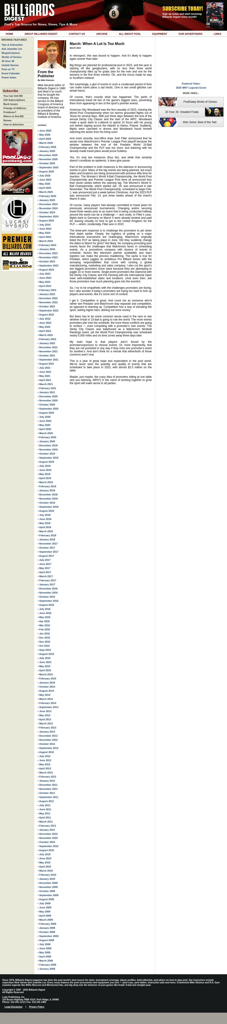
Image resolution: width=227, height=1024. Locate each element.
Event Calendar (11, 73)
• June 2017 (44, 564)
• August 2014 (46, 690)
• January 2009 (46, 928)
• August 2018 (46, 511)
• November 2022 (48, 302)
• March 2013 (45, 723)
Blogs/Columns (11, 53)
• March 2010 (45, 870)
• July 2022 (44, 318)
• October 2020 (46, 404)
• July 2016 (44, 609)
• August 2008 (46, 940)
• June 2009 (44, 907)
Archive (102, 33)
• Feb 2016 (44, 629)
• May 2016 (44, 617)
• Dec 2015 (44, 637)
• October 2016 (46, 596)
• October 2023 (46, 261)
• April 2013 (44, 719)
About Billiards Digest (41, 33)
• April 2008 (44, 956)
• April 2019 (44, 478)
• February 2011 (47, 825)
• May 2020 (44, 425)
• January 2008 (46, 968)
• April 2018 (44, 527)
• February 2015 (47, 678)
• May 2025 (44, 183)
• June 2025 (44, 179)
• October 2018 (46, 502)
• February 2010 (47, 874)
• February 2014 (47, 703)
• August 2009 (46, 899)
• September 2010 (48, 846)
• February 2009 (47, 923)
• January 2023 (46, 294)
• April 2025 (44, 187)
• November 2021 (48, 351)
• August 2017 (46, 555)
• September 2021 (48, 359)
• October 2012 (46, 744)
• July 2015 (44, 658)
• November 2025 (48, 159)
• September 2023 (48, 265)
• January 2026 (46, 151)
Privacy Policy (36, 1007)
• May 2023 (44, 282)
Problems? (9, 112)
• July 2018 (44, 515)
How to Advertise (13, 124)
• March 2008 (45, 960)
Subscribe (10, 91)
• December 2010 (48, 834)
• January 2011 (46, 829)
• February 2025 (47, 196)
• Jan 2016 (44, 633)
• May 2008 (44, 952)
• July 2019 (44, 466)
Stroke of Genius (12, 57)
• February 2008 (47, 964)
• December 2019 (48, 445)
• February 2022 (47, 339)
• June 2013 (44, 711)
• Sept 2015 (44, 650)
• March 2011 (45, 821)
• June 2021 (44, 371)
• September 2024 (48, 216)
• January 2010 (46, 878)
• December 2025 (48, 155)
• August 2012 (46, 752)
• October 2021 (46, 355)
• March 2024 (45, 241)
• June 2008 (44, 948)
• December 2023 (48, 253)
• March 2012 (45, 772)
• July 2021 (44, 367)
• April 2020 (44, 429)
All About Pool (130, 33)
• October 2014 (46, 686)
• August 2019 (46, 461)
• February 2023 (47, 290)
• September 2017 (48, 551)
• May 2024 (44, 232)
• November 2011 (48, 789)
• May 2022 (44, 327)
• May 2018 (44, 523)
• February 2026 (47, 147)
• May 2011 (44, 813)
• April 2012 (44, 768)
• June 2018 (44, 519)
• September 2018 (48, 506)
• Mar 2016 (44, 625)
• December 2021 (48, 347)
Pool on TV (8, 69)
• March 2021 (45, 384)
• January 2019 (46, 490)
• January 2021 (46, 392)
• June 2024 (44, 228)
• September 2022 (48, 310)
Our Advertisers (190, 33)
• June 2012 (44, 760)
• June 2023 (44, 277)
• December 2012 (48, 735)
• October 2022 (46, 306)
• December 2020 (48, 396)
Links (217, 33)
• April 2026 (44, 138)
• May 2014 (44, 694)
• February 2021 (47, 388)
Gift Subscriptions (14, 100)
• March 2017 (45, 576)
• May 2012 (44, 764)
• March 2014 (45, 699)
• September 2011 (48, 797)
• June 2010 (44, 858)
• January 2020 (46, 441)
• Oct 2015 (44, 645)
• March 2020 (45, 433)
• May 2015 (44, 666)
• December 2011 (48, 784)
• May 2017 (44, 568)
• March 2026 (45, 143)
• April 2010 (44, 866)
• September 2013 (48, 707)
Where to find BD (13, 116)
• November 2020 (48, 400)
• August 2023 (46, 269)
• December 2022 (48, 298)
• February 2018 (47, 535)
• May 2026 (44, 134)
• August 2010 (46, 850)
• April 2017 (44, 572)
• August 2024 (46, 220)
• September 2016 (48, 600)
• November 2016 (48, 592)
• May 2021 (44, 376)
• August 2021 (46, 363)
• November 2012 (48, 739)
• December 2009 (48, 883)
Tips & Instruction (12, 44)
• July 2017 (44, 560)
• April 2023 (44, 286)
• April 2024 (44, 237)
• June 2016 (44, 613)
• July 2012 (44, 756)
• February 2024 (47, 245)
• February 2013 (47, 727)
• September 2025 (48, 167)
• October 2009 (46, 891)
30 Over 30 (8, 61)
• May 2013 (44, 715)
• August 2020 (46, 412)
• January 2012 (46, 780)
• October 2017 (46, 547)
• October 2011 (46, 793)
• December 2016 (48, 588)
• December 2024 (48, 204)
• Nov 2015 (44, 641)
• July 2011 (44, 805)
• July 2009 (44, 903)
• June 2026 (44, 130)
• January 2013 (46, 731)
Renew (7, 120)
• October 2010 (46, 842)
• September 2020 (48, 408)
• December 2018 (48, 494)
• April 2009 (44, 915)
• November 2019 (48, 449)
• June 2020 (44, 421)
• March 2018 (45, 531)
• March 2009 (45, 919)
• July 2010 (44, 854)
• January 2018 (46, 539)
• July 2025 (44, 175)
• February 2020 (47, 437)
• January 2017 (46, 584)
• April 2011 (44, 817)
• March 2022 (45, 335)
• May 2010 (44, 862)
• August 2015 (46, 654)
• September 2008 (48, 936)
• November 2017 (48, 543)
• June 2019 (44, 470)
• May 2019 (44, 474)
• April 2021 (44, 380)
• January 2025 (46, 200)
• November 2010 (48, 838)
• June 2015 (44, 662)
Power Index (9, 77)
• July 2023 (44, 273)
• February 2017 (47, 580)
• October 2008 (46, 932)
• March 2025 (45, 192)
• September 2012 (48, 748)
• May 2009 (44, 911)
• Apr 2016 (44, 621)
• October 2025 (46, 163)
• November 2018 (48, 498)
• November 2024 (48, 208)
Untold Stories (10, 65)
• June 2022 (44, 322)
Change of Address (14, 108)
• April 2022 (44, 331)
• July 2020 (44, 416)
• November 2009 (48, 887)
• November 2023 (48, 257)
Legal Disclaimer (13, 1007)
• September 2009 (48, 895)
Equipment (159, 33)
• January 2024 (46, 249)
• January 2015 (46, 682)
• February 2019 (47, 486)
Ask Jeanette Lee (12, 48)
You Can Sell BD (13, 95)
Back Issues (10, 104)
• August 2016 (46, 605)
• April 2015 (44, 670)
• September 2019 (48, 457)
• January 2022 (46, 343)
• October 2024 (46, 212)
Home (9, 33)
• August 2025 (46, 171)
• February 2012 (47, 776)
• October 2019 (46, 453)
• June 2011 (44, 809)
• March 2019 (45, 482)
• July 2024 (44, 224)
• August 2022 (46, 314)
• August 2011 (46, 801)
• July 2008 (44, 944)
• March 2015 (45, 674)
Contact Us (77, 33)
